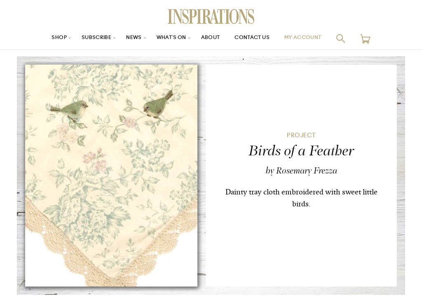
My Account (313, 38)
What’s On (168, 38)
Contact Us (257, 38)
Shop (46, 38)
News (128, 38)
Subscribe (87, 38)
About (211, 38)
